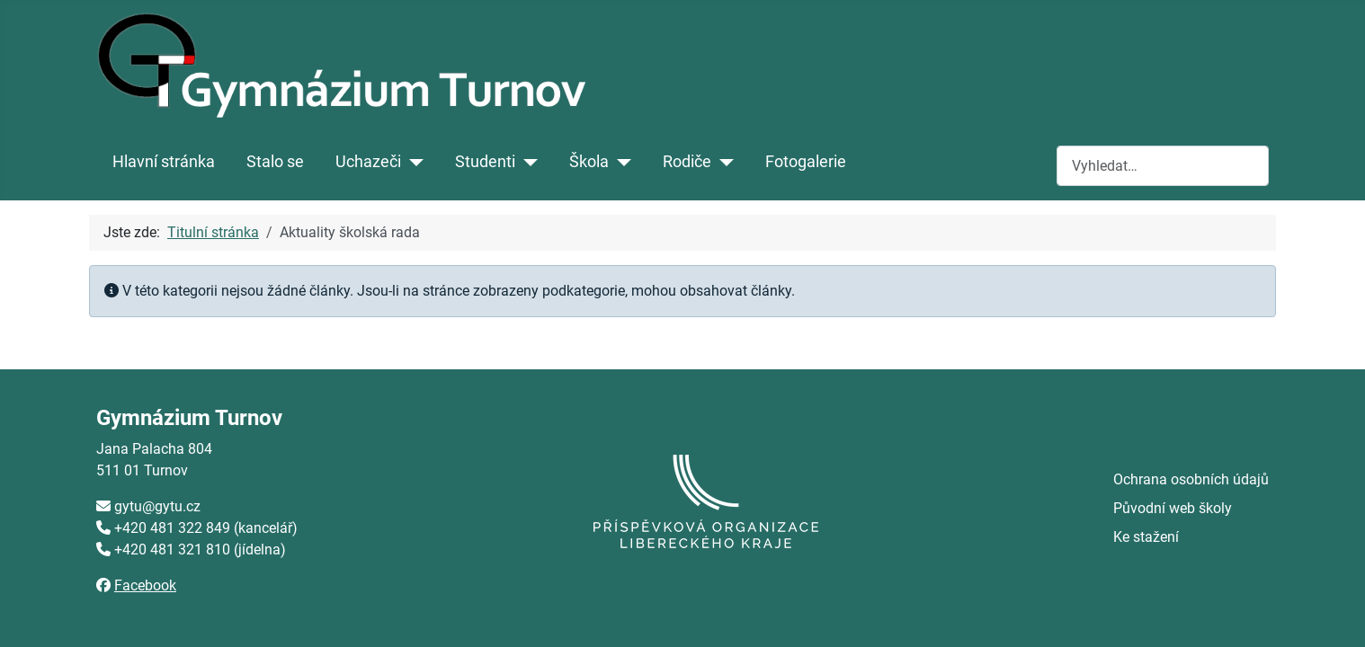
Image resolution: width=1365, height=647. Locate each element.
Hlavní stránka (163, 162)
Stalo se (275, 162)
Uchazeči (368, 162)
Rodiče (687, 162)
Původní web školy (1172, 508)
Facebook (145, 585)
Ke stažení (1146, 536)
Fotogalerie (805, 162)
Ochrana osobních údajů (1191, 479)
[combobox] (1163, 166)
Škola (589, 162)
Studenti (485, 162)
